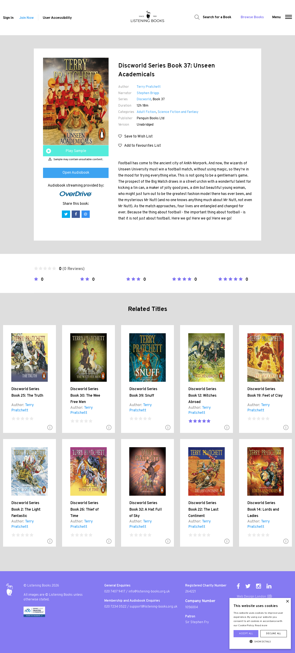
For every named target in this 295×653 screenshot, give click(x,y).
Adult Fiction (146, 112)
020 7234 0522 (115, 607)
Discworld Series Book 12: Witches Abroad (202, 395)
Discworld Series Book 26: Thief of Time (84, 509)
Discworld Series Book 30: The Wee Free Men (85, 395)
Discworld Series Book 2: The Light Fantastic (26, 509)
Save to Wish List (135, 136)
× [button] (287, 601)
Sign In (8, 18)
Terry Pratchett (149, 87)
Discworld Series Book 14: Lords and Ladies (263, 509)
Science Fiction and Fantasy (178, 112)
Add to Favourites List (139, 145)
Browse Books (252, 17)
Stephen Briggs (148, 93)
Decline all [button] (273, 633)
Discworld (144, 99)
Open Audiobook (75, 172)
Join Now (26, 18)
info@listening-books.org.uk (149, 592)
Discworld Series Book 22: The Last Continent (203, 509)
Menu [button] (276, 17)
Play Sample (76, 151)
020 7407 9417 (114, 592)
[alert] (260, 623)
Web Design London (251, 597)
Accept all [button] (246, 633)
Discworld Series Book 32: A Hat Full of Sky (145, 509)
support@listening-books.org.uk (153, 607)
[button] (288, 17)
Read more (261, 625)
